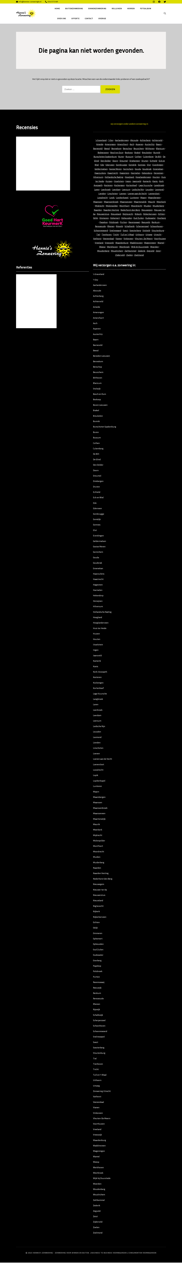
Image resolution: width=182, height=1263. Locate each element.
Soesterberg (135, 230)
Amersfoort (122, 144)
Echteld (153, 161)
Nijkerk (138, 214)
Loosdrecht (102, 198)
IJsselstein (119, 181)
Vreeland (99, 243)
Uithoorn (140, 235)
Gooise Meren (115, 169)
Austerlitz (149, 144)
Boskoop (129, 153)
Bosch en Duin (116, 153)
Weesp (102, 247)
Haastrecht (112, 173)
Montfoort (124, 206)
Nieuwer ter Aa (100, 890)
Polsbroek (114, 222)
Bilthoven (149, 149)
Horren (131, 8)
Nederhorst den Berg (130, 210)
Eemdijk (132, 165)
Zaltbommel (130, 251)
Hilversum (98, 177)
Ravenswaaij (134, 222)
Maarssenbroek (111, 202)
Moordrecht (136, 206)
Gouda (138, 169)
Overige (102, 18)
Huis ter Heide (99, 628)
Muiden (147, 206)
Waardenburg (121, 243)
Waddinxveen (136, 243)
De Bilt (158, 157)
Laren (97, 189)
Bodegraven (103, 153)
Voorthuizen (160, 239)
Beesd (107, 149)
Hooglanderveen (143, 177)
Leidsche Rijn (138, 189)
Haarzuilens (100, 173)
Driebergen (134, 161)
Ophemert (115, 218)
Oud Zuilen (139, 218)
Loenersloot (154, 194)
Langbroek (159, 185)
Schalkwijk (130, 226)
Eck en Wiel (98, 498)
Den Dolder (106, 161)
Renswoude (100, 226)
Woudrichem (117, 251)
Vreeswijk (109, 243)
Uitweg (149, 235)
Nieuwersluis (103, 214)
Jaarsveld (136, 181)
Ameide (99, 144)
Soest (125, 230)
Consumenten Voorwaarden (142, 1253)
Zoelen (129, 255)
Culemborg (148, 157)
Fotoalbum (145, 8)
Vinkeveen (128, 239)
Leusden (150, 189)
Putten (123, 222)
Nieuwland (116, 214)
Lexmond (159, 189)
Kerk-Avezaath (100, 672)
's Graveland (101, 140)
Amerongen (110, 144)
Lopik (112, 198)
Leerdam (116, 189)
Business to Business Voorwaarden (109, 1253)
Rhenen (110, 226)
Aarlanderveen (122, 140)
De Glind (97, 459)
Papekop (104, 222)
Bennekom (116, 149)
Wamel (161, 243)
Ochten (161, 214)
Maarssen (97, 202)
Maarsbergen (154, 198)
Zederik (142, 251)
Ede (102, 165)
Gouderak (146, 169)
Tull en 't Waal (127, 235)
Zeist (158, 251)
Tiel (98, 235)
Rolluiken (117, 8)
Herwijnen (158, 173)
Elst (149, 165)
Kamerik (147, 181)
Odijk (95, 218)
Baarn (158, 144)
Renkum (156, 222)
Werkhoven (112, 247)
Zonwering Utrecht (102, 1091)
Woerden (154, 247)
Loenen (123, 194)
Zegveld (150, 251)
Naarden (98, 210)
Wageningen (150, 243)
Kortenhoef (131, 185)
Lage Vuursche (145, 185)
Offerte (75, 18)
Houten (156, 177)
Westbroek (124, 247)
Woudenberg (103, 251)
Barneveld (98, 149)
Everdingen (157, 165)
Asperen (139, 144)
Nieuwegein (147, 210)
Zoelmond (139, 255)
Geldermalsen (101, 169)
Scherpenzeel (142, 226)
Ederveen (110, 165)
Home (57, 8)
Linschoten (112, 194)
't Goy (110, 140)
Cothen (138, 157)
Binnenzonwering (97, 8)
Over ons (61, 18)
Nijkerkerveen (149, 214)
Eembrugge (121, 165)
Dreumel (124, 161)
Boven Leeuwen (100, 405)
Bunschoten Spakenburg (105, 157)
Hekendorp (147, 173)
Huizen (109, 181)
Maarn (143, 198)
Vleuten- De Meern (144, 239)
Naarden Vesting (111, 210)
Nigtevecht (128, 214)
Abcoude (134, 140)
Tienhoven (107, 235)
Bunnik (156, 153)
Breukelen (147, 153)
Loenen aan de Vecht (137, 194)
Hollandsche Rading (114, 177)
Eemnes (141, 165)
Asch (132, 144)
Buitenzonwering (74, 8)
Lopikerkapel (122, 198)
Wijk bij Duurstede (140, 247)
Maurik (151, 202)
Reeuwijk (145, 222)
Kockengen (119, 185)
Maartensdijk (140, 202)
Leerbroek (106, 189)
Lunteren (134, 198)
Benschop (127, 149)
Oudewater (150, 218)
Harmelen (135, 173)
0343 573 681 (51, 2)
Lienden (102, 194)
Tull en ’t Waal (100, 1075)
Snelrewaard (115, 230)
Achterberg (145, 140)
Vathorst (97, 239)
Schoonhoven (156, 226)
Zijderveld (120, 255)
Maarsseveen (126, 202)
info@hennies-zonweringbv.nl (28, 2)
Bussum (129, 157)
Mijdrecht (99, 206)
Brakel (137, 153)
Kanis (155, 181)
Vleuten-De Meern (101, 1118)
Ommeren (104, 218)
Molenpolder (112, 206)
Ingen (128, 181)
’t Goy (95, 280)
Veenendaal (108, 239)
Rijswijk (119, 226)
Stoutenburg (158, 230)
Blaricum (160, 149)
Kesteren (108, 185)
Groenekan (158, 169)
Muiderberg (158, 206)
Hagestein (124, 173)
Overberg (161, 218)
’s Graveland (98, 274)
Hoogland (129, 177)
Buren (121, 157)
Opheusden (126, 218)
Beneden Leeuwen (101, 356)
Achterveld (157, 140)
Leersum (126, 189)
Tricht (116, 235)
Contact (89, 18)
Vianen (119, 239)
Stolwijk (146, 230)
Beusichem (139, 149)
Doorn (115, 161)
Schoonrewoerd (101, 230)
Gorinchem (128, 169)
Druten (144, 161)
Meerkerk (161, 202)
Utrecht (157, 235)
